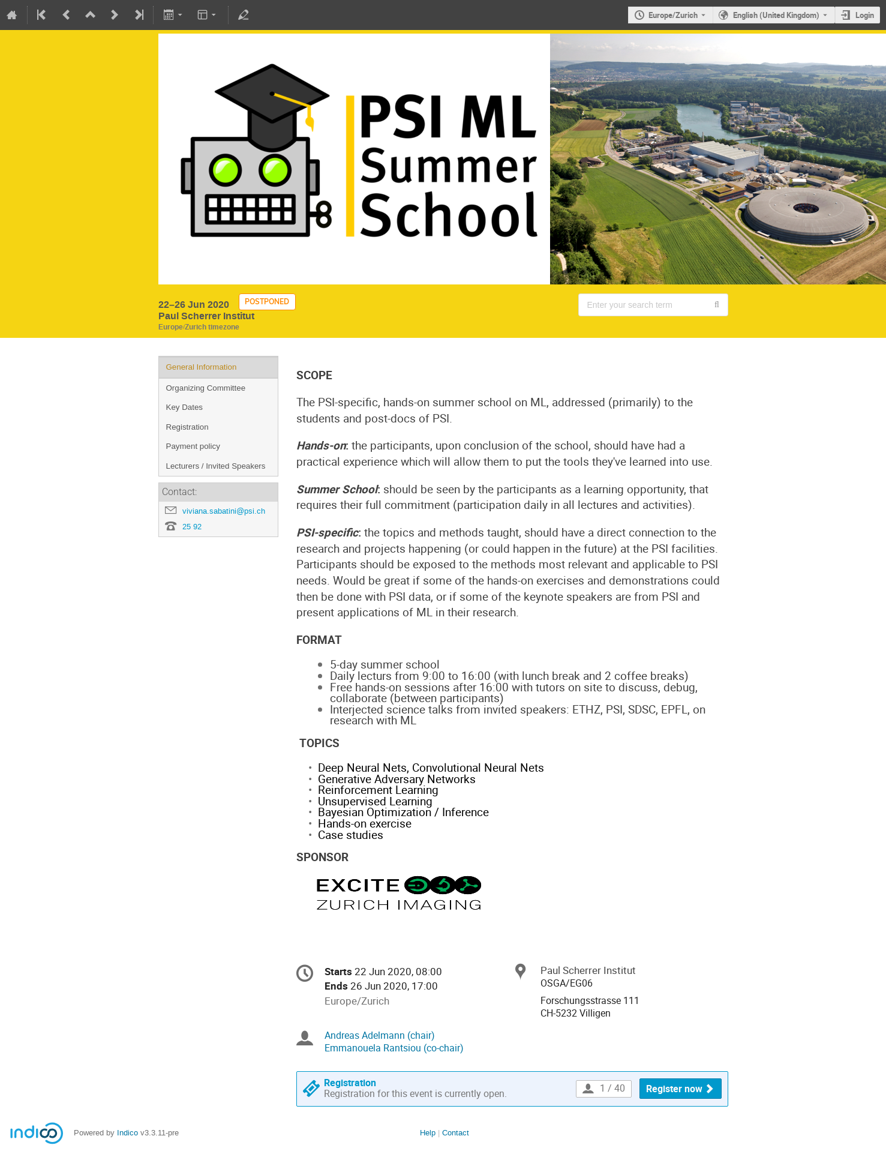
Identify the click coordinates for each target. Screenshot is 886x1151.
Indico (127, 1133)
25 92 (192, 526)
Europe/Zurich (673, 15)
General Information (201, 366)
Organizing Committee (206, 387)
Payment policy (193, 446)
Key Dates (184, 407)
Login (864, 15)
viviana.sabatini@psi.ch (223, 511)
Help (428, 1133)
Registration (187, 426)
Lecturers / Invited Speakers (216, 465)
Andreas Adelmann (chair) (380, 1035)
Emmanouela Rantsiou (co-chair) (394, 1048)
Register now (674, 1089)
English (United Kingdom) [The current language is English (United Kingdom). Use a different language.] (776, 15)
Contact (455, 1133)
